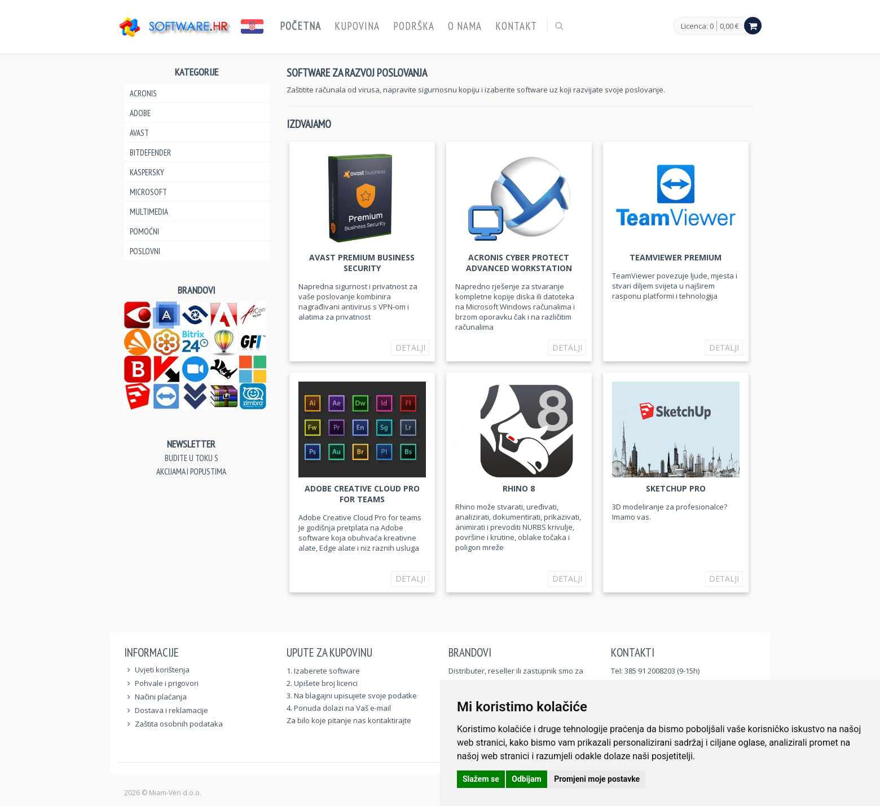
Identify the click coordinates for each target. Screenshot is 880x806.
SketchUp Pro (676, 488)
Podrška (413, 26)
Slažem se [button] (481, 778)
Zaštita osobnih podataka (179, 724)
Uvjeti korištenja (162, 670)
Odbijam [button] (526, 778)
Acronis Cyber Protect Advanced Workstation (519, 262)
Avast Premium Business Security (362, 262)
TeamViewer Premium (675, 257)
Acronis (143, 93)
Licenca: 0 (697, 26)
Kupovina (357, 26)
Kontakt (516, 26)
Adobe (140, 113)
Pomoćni (144, 231)
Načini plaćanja (161, 697)
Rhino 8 (519, 488)
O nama (465, 26)
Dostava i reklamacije (171, 710)
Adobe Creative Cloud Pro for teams (362, 493)
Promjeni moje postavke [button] (597, 778)
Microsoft (148, 192)
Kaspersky (147, 172)
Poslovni (145, 251)
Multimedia (149, 211)
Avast (139, 132)
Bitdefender (150, 152)
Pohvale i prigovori (167, 683)
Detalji (410, 347)
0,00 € (729, 26)
